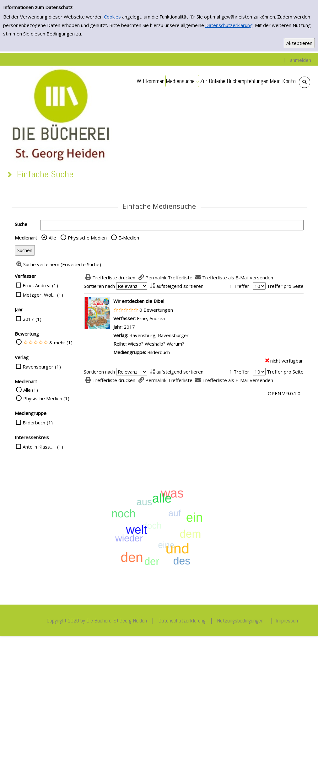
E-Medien (128, 237)
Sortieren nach (99, 286)
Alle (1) (30, 390)
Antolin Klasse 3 (39, 447)
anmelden (300, 60)
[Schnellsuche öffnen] (304, 82)
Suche (21, 224)
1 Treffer (239, 286)
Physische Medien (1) (46, 398)
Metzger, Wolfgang (39, 295)
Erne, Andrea (37, 285)
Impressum (287, 620)
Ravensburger (38, 366)
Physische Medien (87, 237)
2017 (28, 319)
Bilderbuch (34, 422)
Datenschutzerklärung (229, 25)
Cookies (112, 16)
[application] (182, 81)
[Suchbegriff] (172, 225)
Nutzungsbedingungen (240, 620)
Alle (52, 237)
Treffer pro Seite (285, 286)
